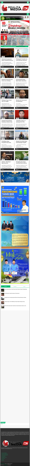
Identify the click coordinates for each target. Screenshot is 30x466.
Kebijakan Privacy (4, 457)
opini (3, 66)
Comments (15, 286)
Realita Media (2, 463)
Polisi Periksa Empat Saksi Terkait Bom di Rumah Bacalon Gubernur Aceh (15, 305)
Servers (3, 459)
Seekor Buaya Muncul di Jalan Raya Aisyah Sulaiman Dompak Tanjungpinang (16, 289)
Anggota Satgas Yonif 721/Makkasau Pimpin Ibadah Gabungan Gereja (15, 301)
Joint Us (3, 460)
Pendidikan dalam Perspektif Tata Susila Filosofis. (6, 142)
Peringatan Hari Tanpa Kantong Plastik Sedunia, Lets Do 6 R (21, 163)
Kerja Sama (3, 458)
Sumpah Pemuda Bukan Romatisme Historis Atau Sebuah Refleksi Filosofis (7, 122)
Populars (5, 286)
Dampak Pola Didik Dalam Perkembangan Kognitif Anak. (21, 142)
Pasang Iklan (3, 456)
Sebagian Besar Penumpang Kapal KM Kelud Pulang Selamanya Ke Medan (15, 297)
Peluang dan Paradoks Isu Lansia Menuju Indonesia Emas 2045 (21, 60)
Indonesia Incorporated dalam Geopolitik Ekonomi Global (7, 60)
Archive (24, 286)
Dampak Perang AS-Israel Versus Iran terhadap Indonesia (7, 81)
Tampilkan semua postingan (20, 46)
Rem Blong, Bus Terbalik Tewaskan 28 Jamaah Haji (12, 293)
